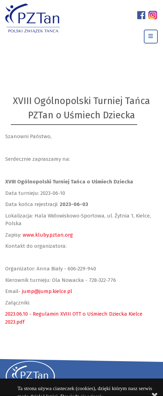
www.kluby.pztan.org (48, 235)
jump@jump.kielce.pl (47, 291)
